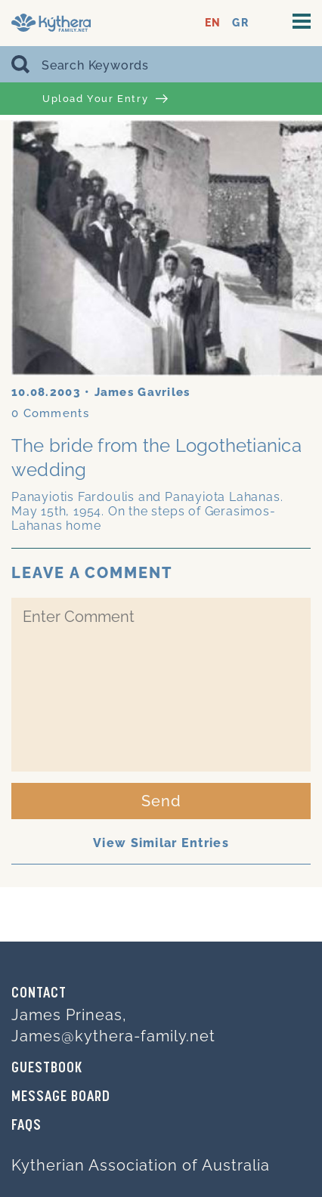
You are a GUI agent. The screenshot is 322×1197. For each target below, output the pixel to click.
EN (213, 23)
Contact (39, 993)
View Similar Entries (161, 843)
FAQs (26, 1126)
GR (240, 23)
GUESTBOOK (46, 1068)
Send (161, 801)
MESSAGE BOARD (60, 1097)
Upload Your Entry (105, 99)
